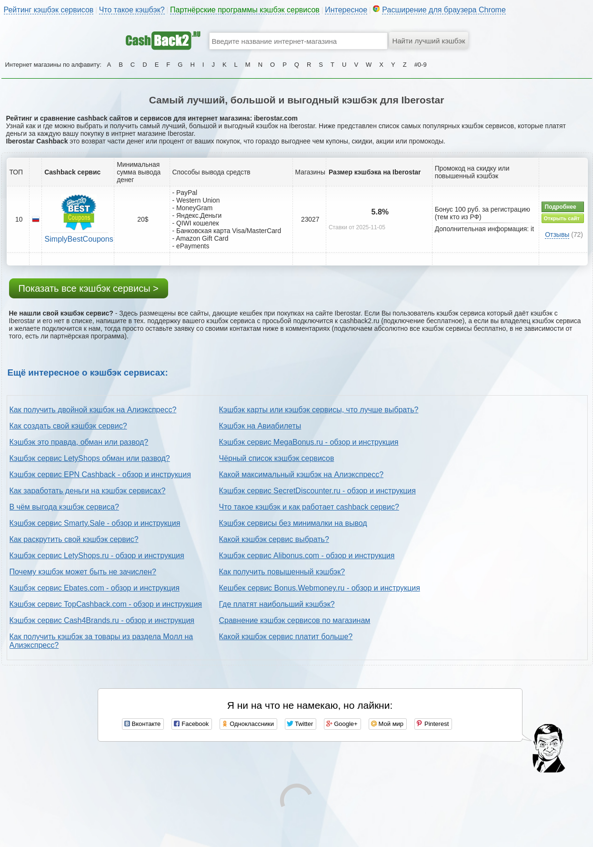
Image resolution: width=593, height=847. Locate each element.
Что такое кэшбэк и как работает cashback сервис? (309, 507)
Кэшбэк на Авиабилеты (260, 426)
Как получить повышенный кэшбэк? (282, 572)
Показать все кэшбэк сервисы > (89, 288)
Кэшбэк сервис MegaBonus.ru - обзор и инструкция (309, 442)
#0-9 (420, 64)
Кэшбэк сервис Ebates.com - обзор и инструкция (95, 588)
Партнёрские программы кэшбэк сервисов (245, 10)
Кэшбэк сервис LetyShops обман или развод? (90, 458)
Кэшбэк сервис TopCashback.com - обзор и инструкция (106, 604)
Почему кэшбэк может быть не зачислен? (83, 572)
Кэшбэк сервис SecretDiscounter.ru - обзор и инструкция (317, 491)
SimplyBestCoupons (79, 239)
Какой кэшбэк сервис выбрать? (274, 539)
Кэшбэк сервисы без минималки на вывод (293, 523)
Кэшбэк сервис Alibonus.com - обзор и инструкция (307, 555)
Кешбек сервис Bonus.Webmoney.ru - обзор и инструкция (319, 588)
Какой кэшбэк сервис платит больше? (286, 637)
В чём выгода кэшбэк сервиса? (64, 507)
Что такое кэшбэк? (132, 10)
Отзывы (557, 234)
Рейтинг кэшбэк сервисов (49, 10)
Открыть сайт (562, 218)
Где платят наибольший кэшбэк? (277, 604)
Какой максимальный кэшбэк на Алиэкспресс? (301, 474)
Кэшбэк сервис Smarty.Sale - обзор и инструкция (95, 523)
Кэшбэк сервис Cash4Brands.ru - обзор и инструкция (102, 620)
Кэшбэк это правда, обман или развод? (79, 442)
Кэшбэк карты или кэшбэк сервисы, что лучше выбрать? (319, 410)
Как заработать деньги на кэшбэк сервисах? (88, 491)
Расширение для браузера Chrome (444, 10)
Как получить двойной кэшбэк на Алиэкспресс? (93, 410)
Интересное (346, 10)
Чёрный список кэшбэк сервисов (276, 458)
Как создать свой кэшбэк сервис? (68, 426)
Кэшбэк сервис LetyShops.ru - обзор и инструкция (97, 555)
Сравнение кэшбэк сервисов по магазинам (295, 620)
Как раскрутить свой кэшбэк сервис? (74, 539)
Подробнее (560, 207)
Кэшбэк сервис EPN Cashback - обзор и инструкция (100, 474)
